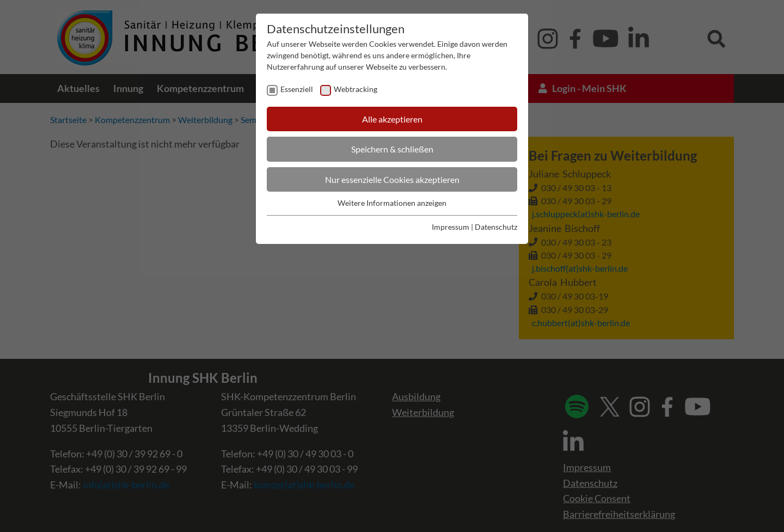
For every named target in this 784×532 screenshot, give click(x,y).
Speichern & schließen (392, 149)
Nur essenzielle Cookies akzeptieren (392, 179)
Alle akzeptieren (392, 119)
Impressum (450, 226)
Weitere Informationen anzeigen (392, 202)
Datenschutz (496, 226)
